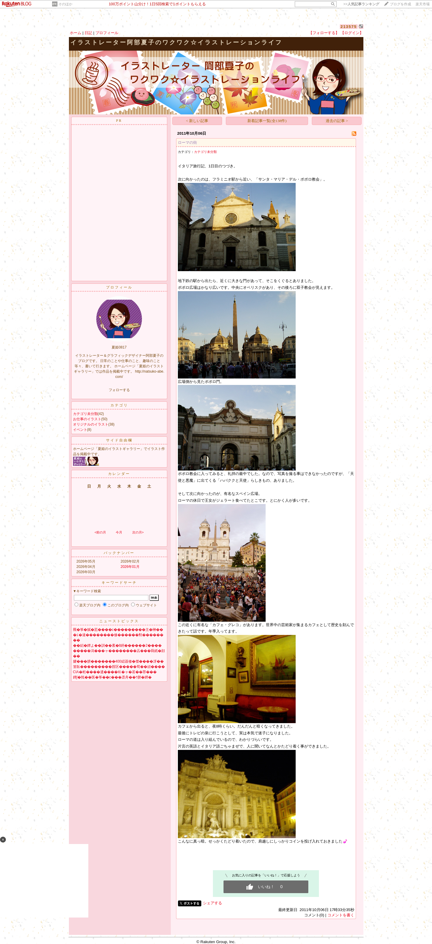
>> (361, 4)
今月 (119, 532)
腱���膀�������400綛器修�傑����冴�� (118, 661)
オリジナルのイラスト (90, 424)
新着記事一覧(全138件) (267, 121)
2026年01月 (130, 567)
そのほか (65, 4)
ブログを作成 (400, 4)
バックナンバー (119, 553)
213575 (348, 26)
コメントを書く (340, 915)
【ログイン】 (351, 33)
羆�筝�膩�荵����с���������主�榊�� (118, 630)
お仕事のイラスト (87, 419)
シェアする (212, 903)
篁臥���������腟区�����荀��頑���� (119, 667)
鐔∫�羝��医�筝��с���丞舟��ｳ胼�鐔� (112, 677)
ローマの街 (187, 142)
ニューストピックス (119, 621)
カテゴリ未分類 (85, 414)
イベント (80, 430)
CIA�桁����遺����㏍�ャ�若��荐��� (115, 672)
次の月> (138, 532)
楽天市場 (423, 4)
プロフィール (106, 33)
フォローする (119, 390)
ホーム (75, 33)
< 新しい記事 (197, 121)
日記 (88, 33)
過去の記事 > (337, 121)
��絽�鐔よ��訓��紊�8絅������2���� (117, 645)
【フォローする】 (324, 33)
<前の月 (100, 532)
